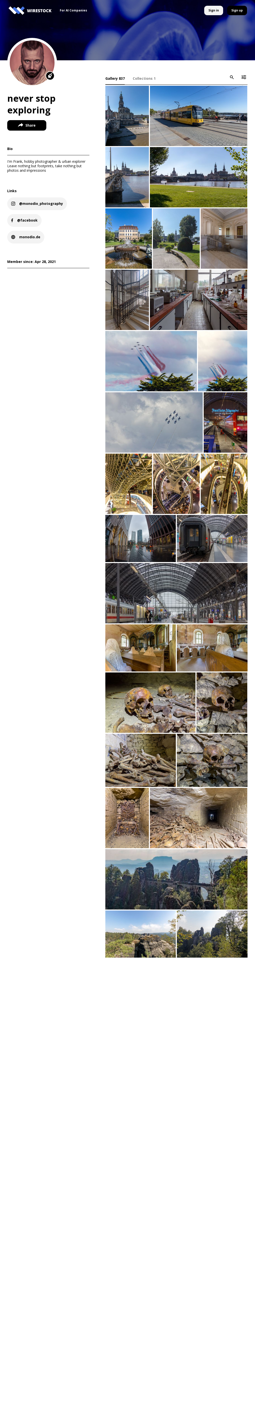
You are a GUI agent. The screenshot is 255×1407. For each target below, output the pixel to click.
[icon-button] (231, 77)
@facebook (27, 220)
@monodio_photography (41, 203)
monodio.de (30, 237)
